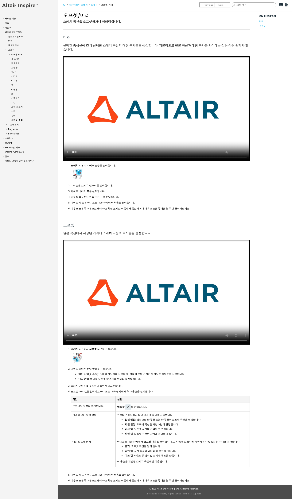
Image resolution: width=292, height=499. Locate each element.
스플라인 (15, 98)
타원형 (14, 89)
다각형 (14, 80)
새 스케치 (15, 58)
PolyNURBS (13, 133)
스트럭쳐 (9, 138)
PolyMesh (13, 129)
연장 (13, 111)
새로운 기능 (10, 18)
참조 (7, 156)
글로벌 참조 (13, 45)
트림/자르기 (17, 106)
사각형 (14, 76)
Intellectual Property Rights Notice (163, 493)
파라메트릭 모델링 (13, 32)
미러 (261, 21)
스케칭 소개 (16, 54)
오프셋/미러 (17, 119)
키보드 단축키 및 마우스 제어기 (19, 160)
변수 (10, 40)
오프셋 (262, 26)
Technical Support (192, 493)
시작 (7, 22)
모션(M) (9, 142)
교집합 (14, 67)
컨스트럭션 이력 (15, 36)
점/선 (13, 71)
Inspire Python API (14, 151)
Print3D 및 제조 (12, 147)
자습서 (8, 27)
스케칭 (11, 49)
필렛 (13, 115)
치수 (13, 102)
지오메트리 (13, 124)
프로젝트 (15, 63)
